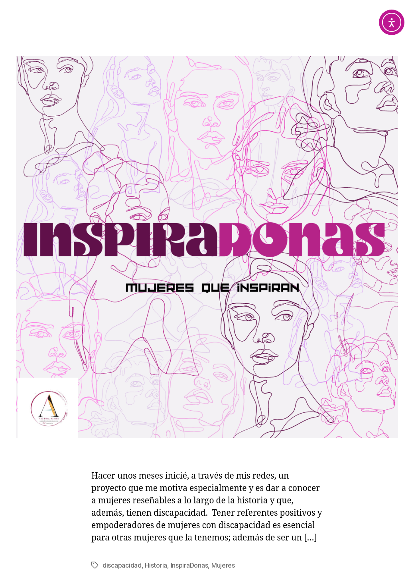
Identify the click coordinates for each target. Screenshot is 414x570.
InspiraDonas (189, 565)
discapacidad (122, 565)
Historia (156, 565)
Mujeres (223, 565)
